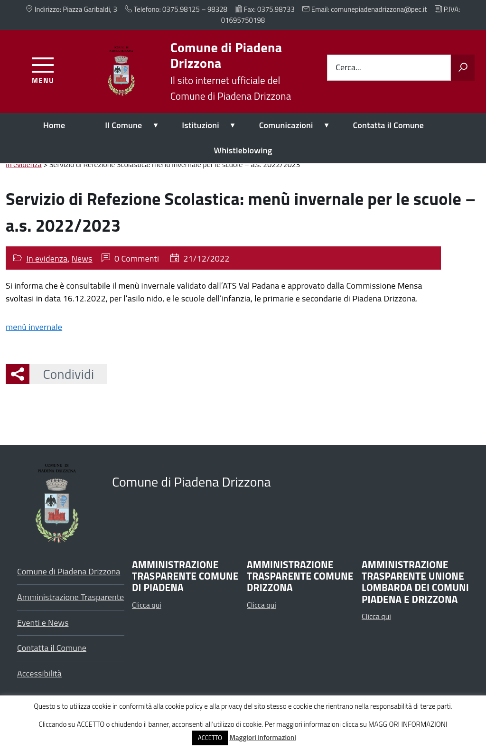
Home (54, 125)
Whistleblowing (243, 150)
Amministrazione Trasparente (70, 597)
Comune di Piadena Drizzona (68, 571)
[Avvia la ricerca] (463, 68)
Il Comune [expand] (123, 125)
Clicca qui (146, 604)
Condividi (61, 374)
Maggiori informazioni (262, 737)
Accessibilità (39, 673)
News (82, 258)
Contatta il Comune (388, 125)
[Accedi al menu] (43, 69)
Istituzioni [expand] (200, 125)
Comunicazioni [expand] (286, 125)
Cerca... (348, 68)
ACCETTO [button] (210, 737)
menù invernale (34, 326)
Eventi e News (43, 622)
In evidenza (46, 258)
